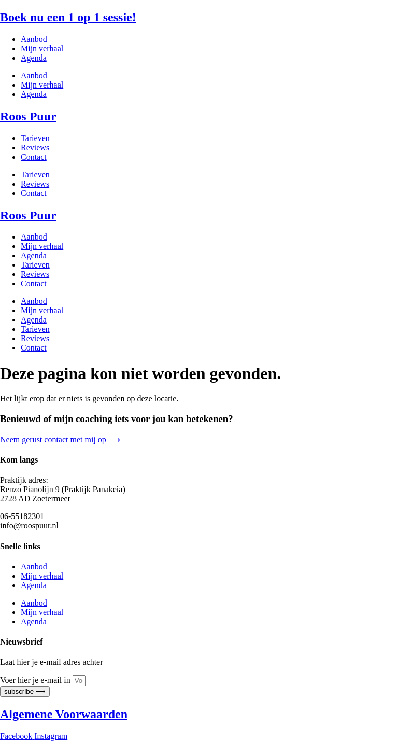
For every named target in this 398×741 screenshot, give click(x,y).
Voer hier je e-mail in (36, 680)
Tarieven (35, 138)
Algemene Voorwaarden (63, 714)
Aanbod (34, 39)
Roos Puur (28, 116)
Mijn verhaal (42, 48)
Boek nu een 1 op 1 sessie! (68, 17)
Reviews (35, 147)
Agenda (34, 57)
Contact (34, 156)
